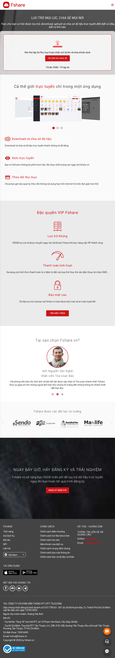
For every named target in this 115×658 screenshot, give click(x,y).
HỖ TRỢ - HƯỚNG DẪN (90, 526)
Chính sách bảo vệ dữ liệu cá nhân (57, 557)
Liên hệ (6, 548)
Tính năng (8, 531)
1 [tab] (52, 394)
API (5, 544)
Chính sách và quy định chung (55, 548)
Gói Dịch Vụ (9, 535)
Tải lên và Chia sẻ (57, 57)
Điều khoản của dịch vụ (51, 544)
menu (112, 5)
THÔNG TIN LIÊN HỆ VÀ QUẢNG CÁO (90, 533)
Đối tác (6, 540)
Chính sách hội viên (50, 540)
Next (111, 423)
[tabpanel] (57, 369)
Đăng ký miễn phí (58, 490)
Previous (3, 423)
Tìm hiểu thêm (57, 313)
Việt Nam (12, 555)
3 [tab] (62, 394)
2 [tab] (57, 394)
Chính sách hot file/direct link (54, 535)
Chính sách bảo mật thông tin (55, 552)
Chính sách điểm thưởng (52, 531)
